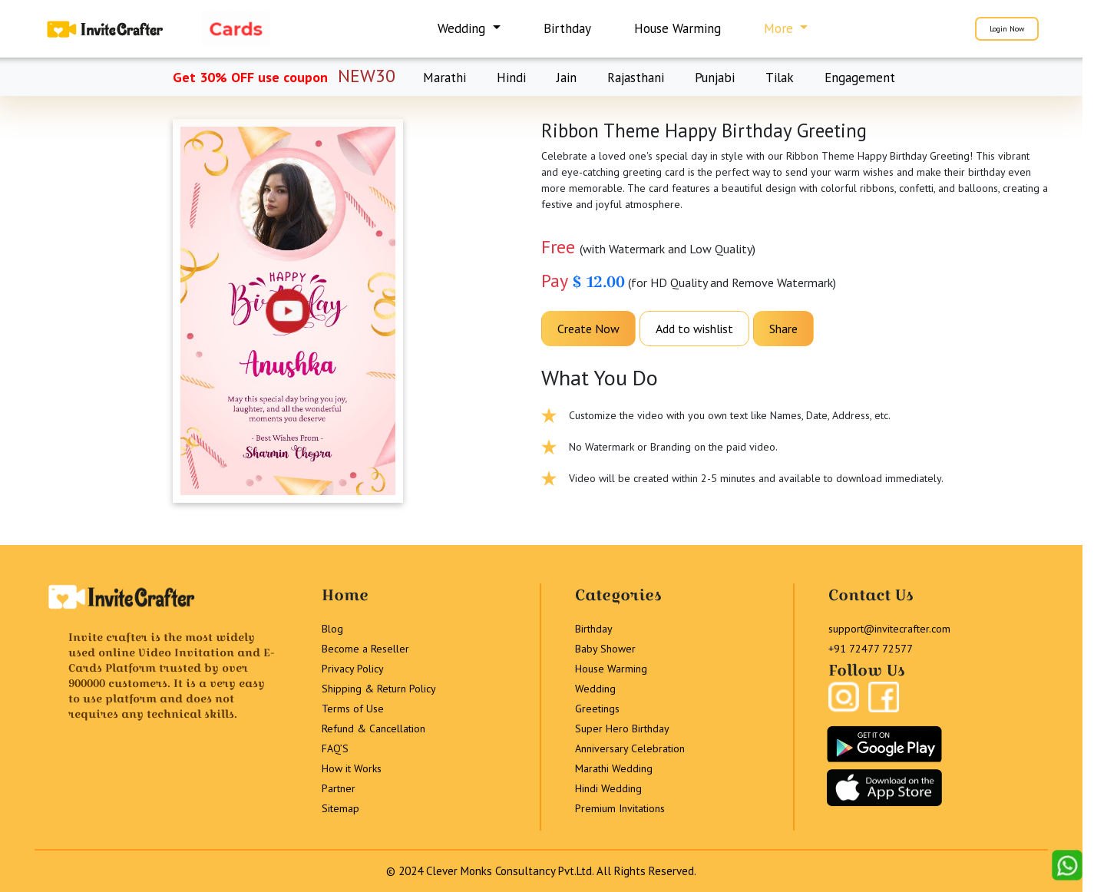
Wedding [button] (463, 28)
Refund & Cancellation (373, 728)
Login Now (1007, 29)
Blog (332, 629)
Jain (567, 77)
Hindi (511, 77)
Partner (338, 788)
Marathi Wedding (614, 768)
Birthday (567, 28)
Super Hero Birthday (622, 728)
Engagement (860, 77)
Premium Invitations (620, 808)
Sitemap (340, 808)
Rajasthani (635, 77)
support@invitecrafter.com (889, 629)
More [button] (780, 28)
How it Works (352, 768)
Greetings (597, 708)
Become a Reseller (365, 649)
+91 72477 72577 (870, 649)
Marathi (444, 77)
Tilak (779, 77)
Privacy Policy (353, 669)
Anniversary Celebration (630, 748)
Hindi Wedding (608, 788)
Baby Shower (605, 649)
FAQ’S (335, 748)
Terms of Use (353, 708)
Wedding (595, 688)
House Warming (677, 28)
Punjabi (715, 77)
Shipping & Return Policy (379, 688)
